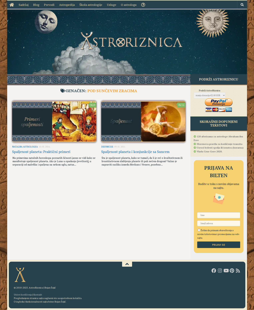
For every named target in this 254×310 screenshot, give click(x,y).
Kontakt (37, 294)
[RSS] (238, 270)
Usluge (111, 5)
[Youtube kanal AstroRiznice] (226, 270)
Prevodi (49, 5)
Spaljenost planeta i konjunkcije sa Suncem (135, 152)
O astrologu (129, 5)
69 (92, 105)
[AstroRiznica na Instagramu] (220, 270)
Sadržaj (23, 5)
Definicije (107, 146)
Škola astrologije (90, 5)
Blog (36, 5)
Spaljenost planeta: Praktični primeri (41, 152)
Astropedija (67, 5)
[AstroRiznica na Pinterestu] (232, 270)
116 (181, 105)
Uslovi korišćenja (23, 294)
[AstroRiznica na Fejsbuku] (214, 270)
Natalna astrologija (25, 146)
